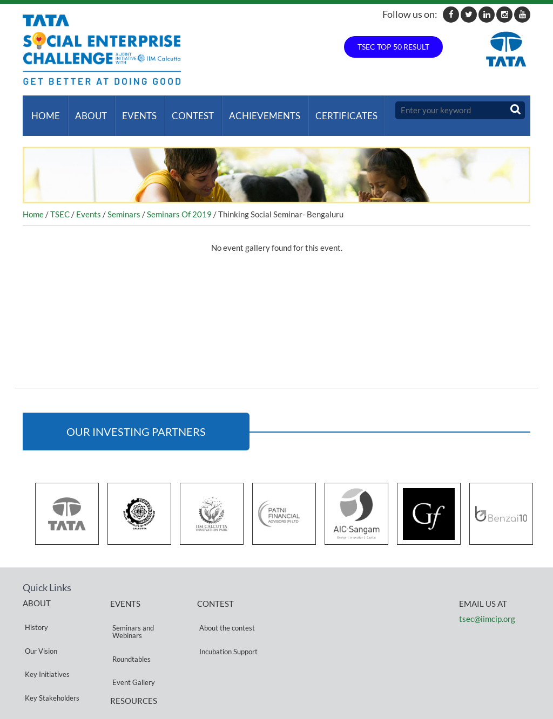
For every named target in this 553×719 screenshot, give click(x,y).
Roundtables (129, 632)
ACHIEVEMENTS (253, 110)
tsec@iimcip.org (487, 608)
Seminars (123, 203)
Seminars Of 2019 (179, 203)
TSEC (60, 203)
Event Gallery (131, 645)
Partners (36, 663)
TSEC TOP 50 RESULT (393, 46)
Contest (184, 110)
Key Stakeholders (50, 650)
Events (133, 110)
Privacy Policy (131, 677)
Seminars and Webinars (131, 615)
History (34, 611)
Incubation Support (226, 624)
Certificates (333, 110)
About (87, 110)
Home (43, 110)
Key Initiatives (45, 637)
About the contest (225, 611)
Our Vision (39, 624)
